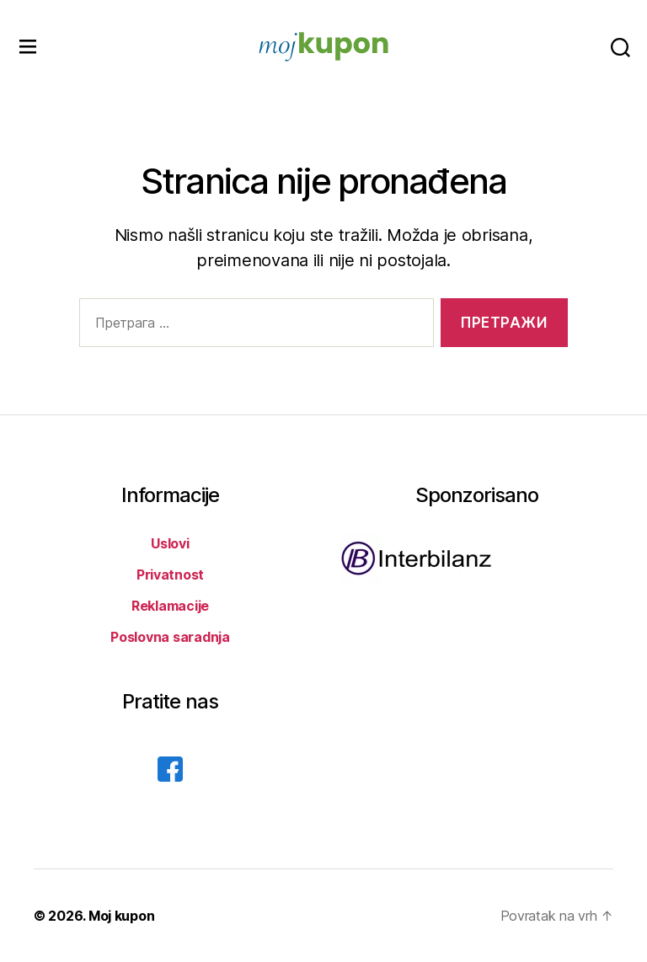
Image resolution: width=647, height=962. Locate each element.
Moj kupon (121, 915)
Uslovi (170, 543)
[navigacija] (28, 47)
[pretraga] (620, 47)
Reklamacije (170, 605)
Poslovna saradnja (169, 636)
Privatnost (170, 574)
